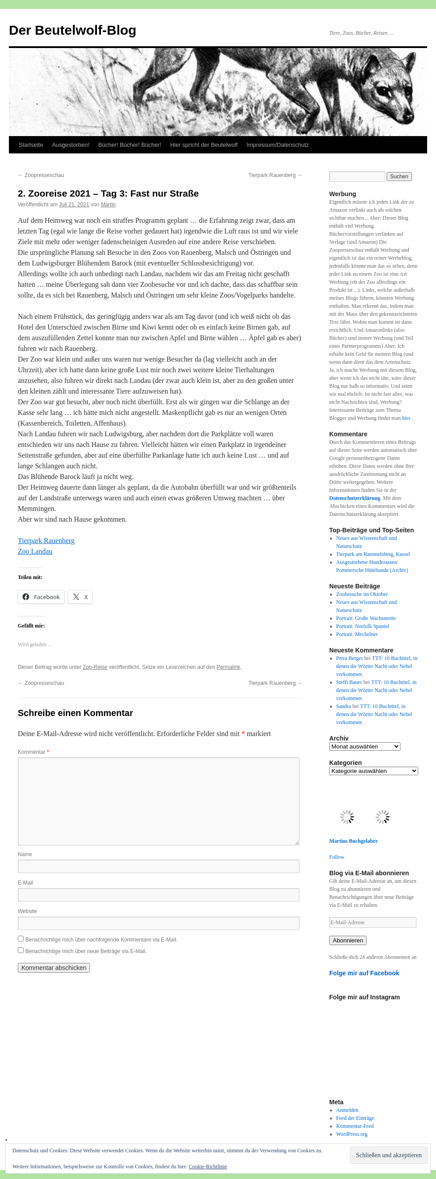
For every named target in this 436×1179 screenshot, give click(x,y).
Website (27, 911)
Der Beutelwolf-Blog (73, 30)
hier (407, 418)
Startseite (31, 144)
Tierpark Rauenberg (275, 175)
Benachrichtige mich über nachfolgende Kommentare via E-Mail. (101, 940)
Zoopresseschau (41, 175)
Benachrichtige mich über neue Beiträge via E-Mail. (86, 951)
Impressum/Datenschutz (277, 144)
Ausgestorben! (70, 144)
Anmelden (347, 1110)
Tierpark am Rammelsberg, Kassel (373, 554)
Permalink (228, 667)
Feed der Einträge (355, 1118)
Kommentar (33, 752)
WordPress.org (351, 1134)
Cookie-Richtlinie (208, 1166)
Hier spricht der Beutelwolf (204, 144)
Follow (336, 857)
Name (25, 854)
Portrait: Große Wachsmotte (366, 618)
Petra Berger (349, 658)
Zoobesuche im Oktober (362, 594)
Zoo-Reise (95, 667)
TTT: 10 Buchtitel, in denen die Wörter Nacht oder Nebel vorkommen (377, 666)
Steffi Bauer (349, 682)
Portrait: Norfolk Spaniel (362, 626)
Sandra (343, 706)
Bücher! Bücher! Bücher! (129, 144)
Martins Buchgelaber (353, 841)
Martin (108, 204)
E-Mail (25, 883)
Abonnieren (348, 940)
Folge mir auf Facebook (364, 973)
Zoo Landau (35, 551)
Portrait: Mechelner (357, 634)
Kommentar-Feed (355, 1126)
